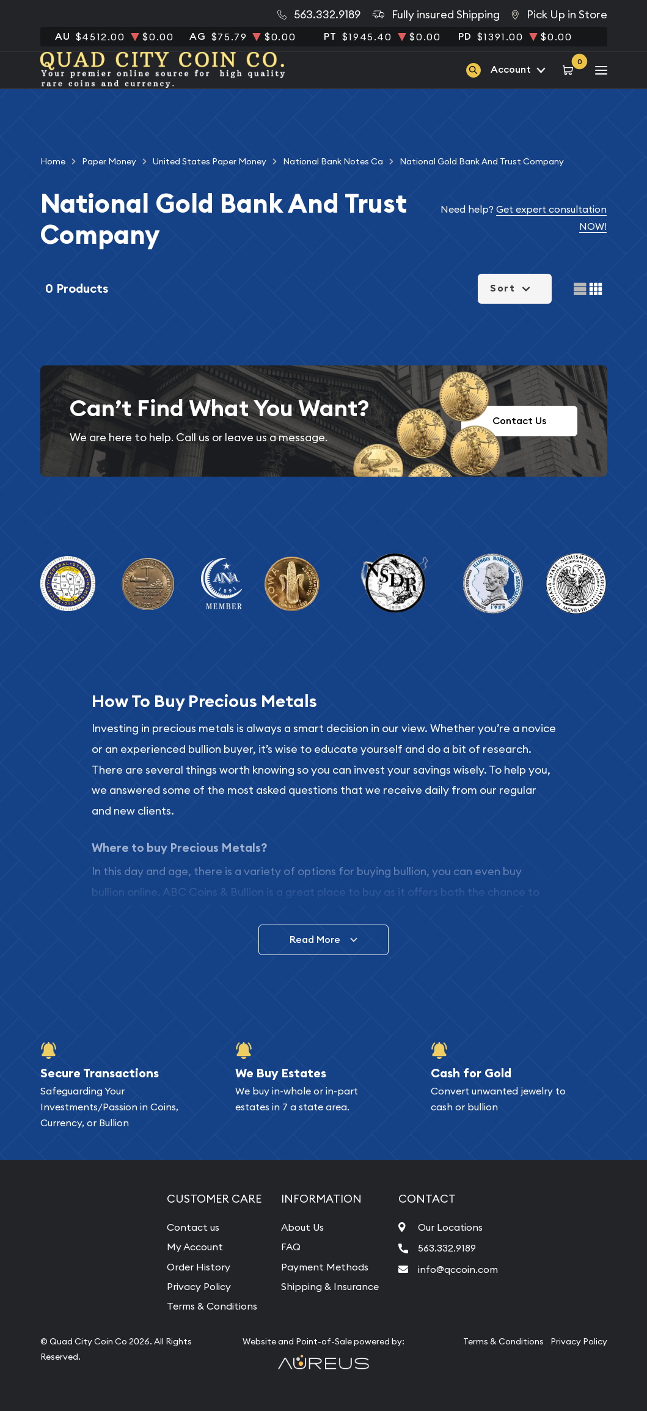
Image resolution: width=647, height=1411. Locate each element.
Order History (198, 1267)
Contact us (193, 1227)
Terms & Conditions (212, 1306)
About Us (302, 1227)
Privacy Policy (199, 1286)
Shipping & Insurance (330, 1286)
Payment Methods (324, 1267)
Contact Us (519, 420)
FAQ (291, 1247)
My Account (195, 1247)
